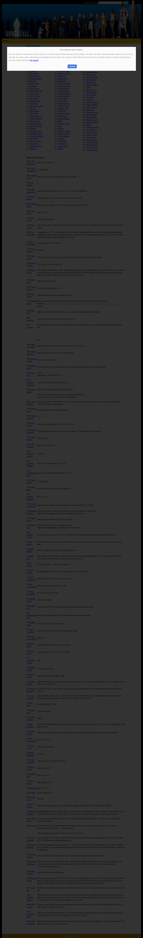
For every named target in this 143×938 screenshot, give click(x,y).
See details (34, 60)
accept (72, 66)
